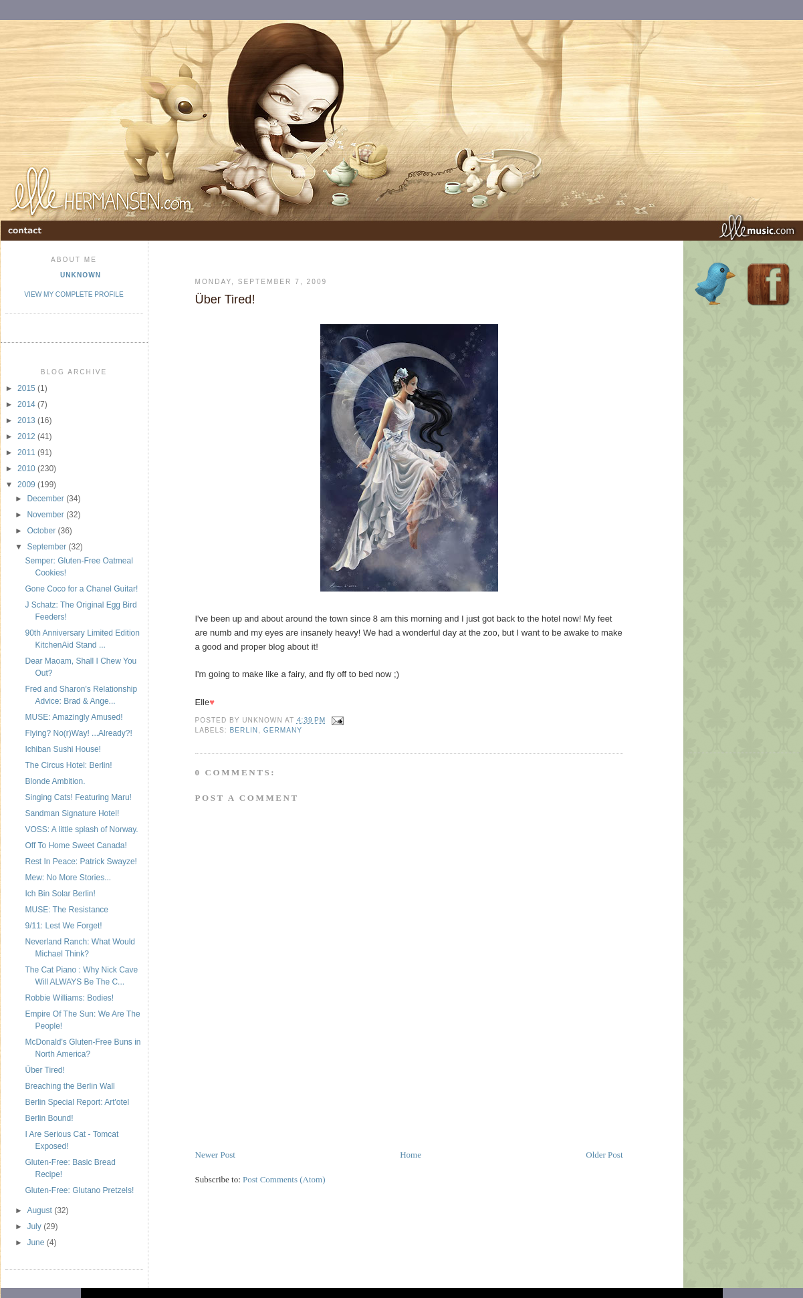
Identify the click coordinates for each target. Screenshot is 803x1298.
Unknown (80, 275)
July (35, 1226)
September (47, 546)
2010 (27, 468)
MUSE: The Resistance (66, 909)
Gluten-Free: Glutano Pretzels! (79, 1190)
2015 (27, 388)
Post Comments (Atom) (284, 1179)
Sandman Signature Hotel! (72, 813)
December (46, 498)
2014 (27, 404)
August (40, 1210)
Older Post (604, 1155)
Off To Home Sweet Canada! (75, 845)
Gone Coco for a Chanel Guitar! (81, 589)
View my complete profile (73, 294)
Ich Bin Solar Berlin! (60, 893)
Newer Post (215, 1155)
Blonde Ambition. (55, 781)
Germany (282, 730)
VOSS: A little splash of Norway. (81, 829)
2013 (27, 420)
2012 (27, 436)
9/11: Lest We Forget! (63, 925)
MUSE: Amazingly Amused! (73, 717)
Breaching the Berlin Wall (69, 1086)
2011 (27, 452)
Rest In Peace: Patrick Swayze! (80, 861)
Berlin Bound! (49, 1118)
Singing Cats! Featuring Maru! (78, 797)
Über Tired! (44, 1070)
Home (410, 1155)
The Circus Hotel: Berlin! (68, 765)
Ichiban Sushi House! (62, 749)
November (46, 514)
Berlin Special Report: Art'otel (77, 1102)
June (36, 1242)
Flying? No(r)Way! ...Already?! (78, 733)
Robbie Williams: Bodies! (69, 998)
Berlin (244, 730)
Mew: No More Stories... (68, 877)
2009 (27, 484)
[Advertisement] (351, 1118)
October (42, 530)
